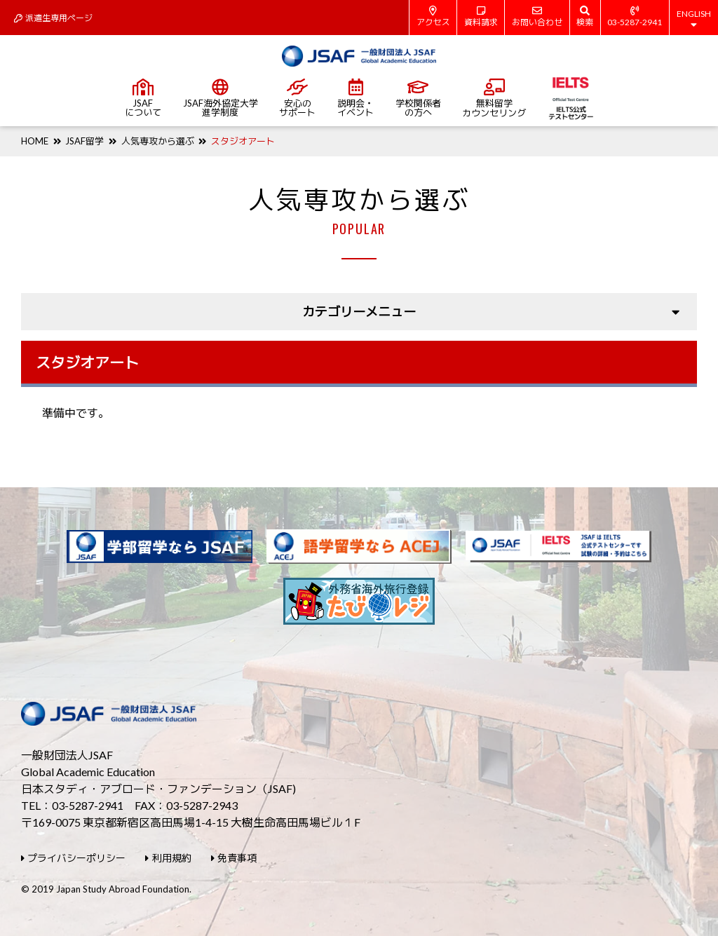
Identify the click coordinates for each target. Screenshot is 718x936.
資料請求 (481, 16)
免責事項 (234, 858)
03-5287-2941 (634, 16)
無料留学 (494, 98)
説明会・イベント (355, 98)
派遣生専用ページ (53, 18)
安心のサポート (297, 98)
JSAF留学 (84, 141)
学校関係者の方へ (418, 98)
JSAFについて (143, 98)
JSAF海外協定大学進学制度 (220, 98)
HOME (34, 141)
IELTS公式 (570, 98)
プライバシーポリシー (73, 858)
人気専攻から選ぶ (157, 141)
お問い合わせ (537, 16)
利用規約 (168, 858)
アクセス (433, 16)
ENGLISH (694, 18)
